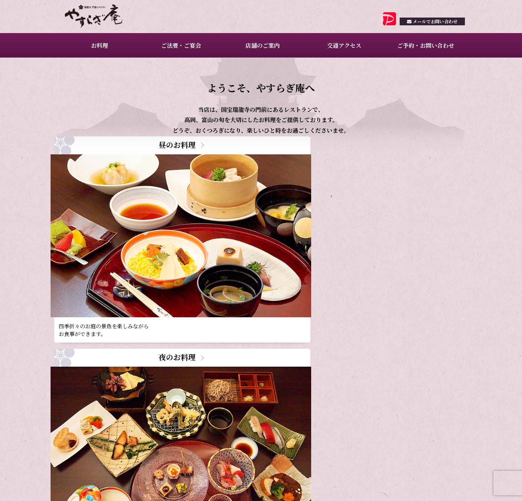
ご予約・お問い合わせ (424, 49)
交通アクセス (343, 49)
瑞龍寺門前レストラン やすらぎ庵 (102, 18)
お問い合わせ (427, 27)
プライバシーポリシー (409, 485)
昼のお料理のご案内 (135, 393)
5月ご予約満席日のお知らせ (144, 358)
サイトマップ (451, 485)
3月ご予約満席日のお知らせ (144, 381)
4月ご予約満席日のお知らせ (144, 370)
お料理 (98, 49)
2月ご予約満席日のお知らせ (144, 404)
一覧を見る (240, 414)
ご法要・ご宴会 (180, 49)
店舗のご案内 (261, 49)
